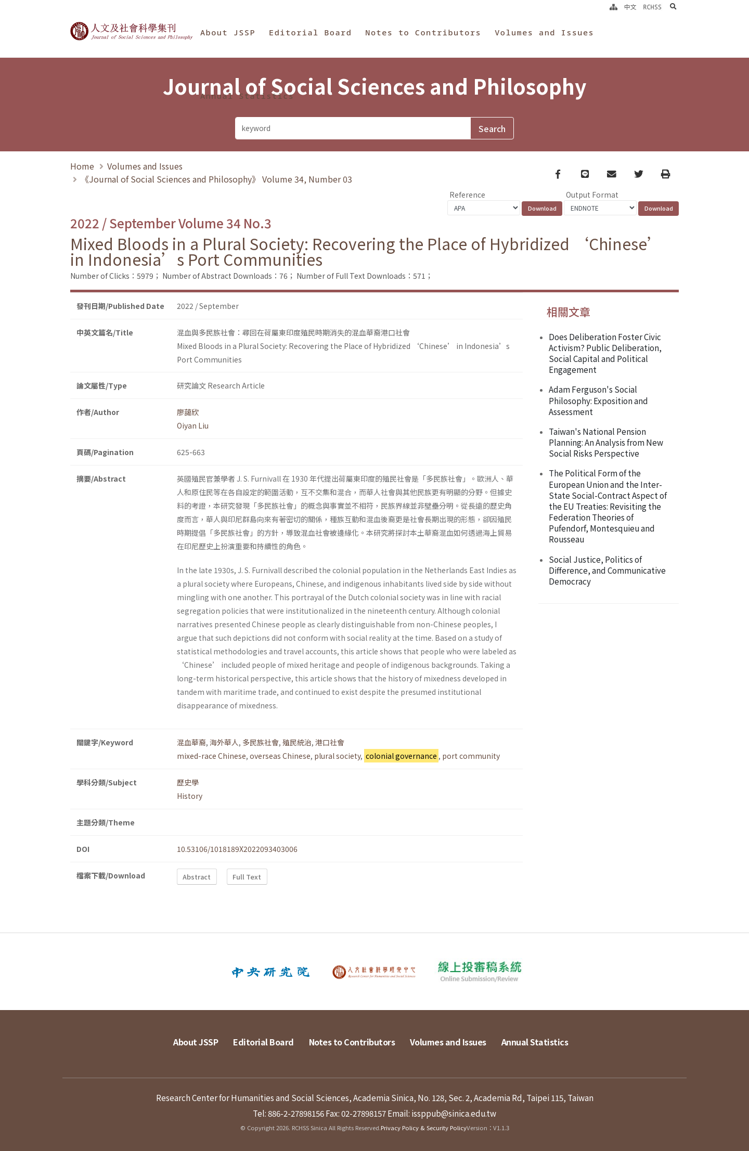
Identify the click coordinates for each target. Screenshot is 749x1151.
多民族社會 (260, 742)
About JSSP (227, 32)
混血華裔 (191, 742)
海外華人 (224, 742)
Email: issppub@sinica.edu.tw (442, 1113)
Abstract (197, 877)
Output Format (592, 194)
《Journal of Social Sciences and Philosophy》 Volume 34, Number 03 (216, 179)
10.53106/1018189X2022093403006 (237, 849)
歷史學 (188, 782)
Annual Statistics (247, 95)
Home (82, 166)
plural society (337, 756)
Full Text (247, 877)
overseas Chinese (280, 756)
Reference (467, 194)
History (189, 796)
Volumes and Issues (544, 32)
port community (471, 756)
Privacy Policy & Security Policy (424, 1127)
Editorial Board (310, 32)
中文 (630, 7)
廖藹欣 (188, 412)
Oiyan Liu (193, 425)
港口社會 (329, 742)
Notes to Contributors (423, 32)
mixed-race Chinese (211, 756)
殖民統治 (297, 742)
